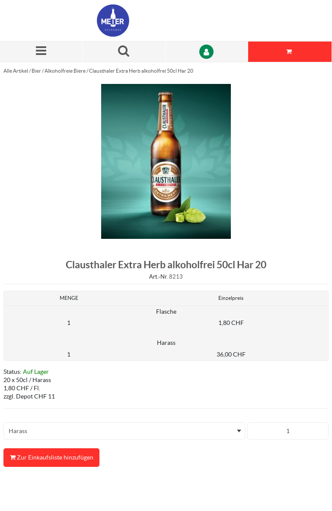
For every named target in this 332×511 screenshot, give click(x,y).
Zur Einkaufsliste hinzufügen (51, 457)
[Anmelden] (207, 52)
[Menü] (41, 52)
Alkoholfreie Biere (65, 71)
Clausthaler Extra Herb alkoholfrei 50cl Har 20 (141, 71)
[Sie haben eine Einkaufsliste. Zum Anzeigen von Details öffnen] (290, 52)
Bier (36, 71)
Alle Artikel (15, 71)
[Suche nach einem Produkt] (124, 52)
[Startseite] (138, 20)
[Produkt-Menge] (288, 431)
